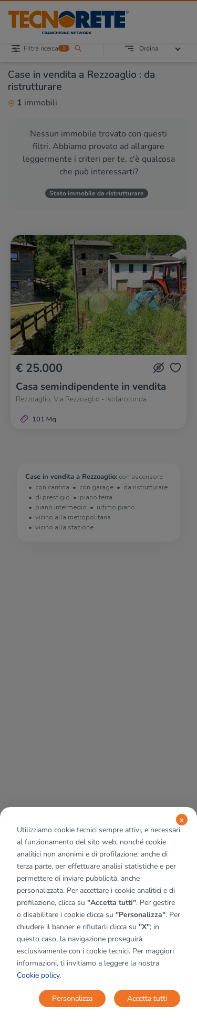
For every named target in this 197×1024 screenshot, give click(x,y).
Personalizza (72, 998)
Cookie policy (38, 975)
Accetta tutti (147, 998)
